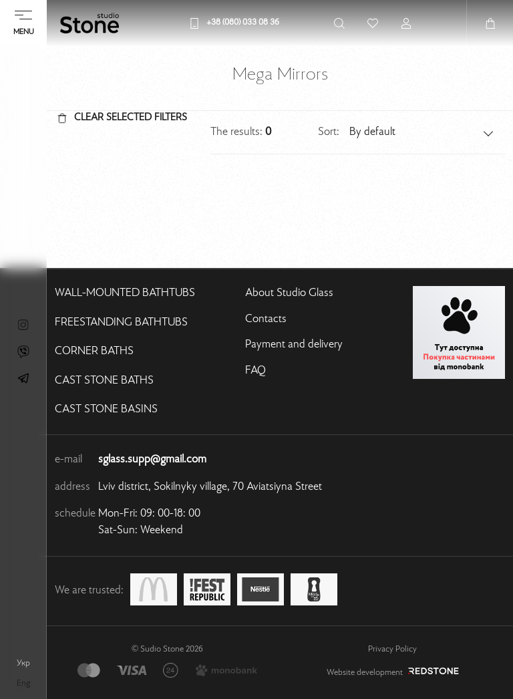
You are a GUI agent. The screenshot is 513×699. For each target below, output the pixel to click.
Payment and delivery (294, 345)
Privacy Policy (392, 649)
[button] (422, 132)
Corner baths (94, 351)
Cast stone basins (106, 410)
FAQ (255, 371)
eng (23, 683)
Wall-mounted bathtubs (125, 293)
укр (23, 663)
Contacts (266, 319)
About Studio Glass (289, 293)
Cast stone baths (104, 381)
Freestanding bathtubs (121, 323)
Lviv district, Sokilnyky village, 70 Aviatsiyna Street (210, 487)
